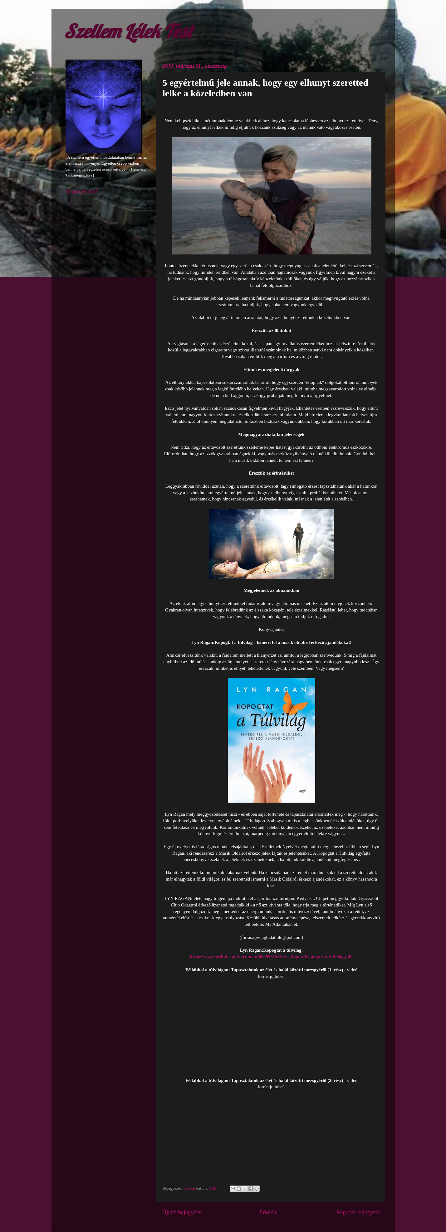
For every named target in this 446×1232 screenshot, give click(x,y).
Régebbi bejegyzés (358, 1212)
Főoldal (269, 1212)
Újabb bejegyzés (181, 1212)
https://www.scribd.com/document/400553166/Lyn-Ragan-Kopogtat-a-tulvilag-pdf (271, 956)
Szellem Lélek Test (128, 31)
